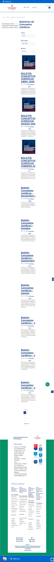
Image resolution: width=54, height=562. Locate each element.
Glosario (28, 544)
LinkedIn (32, 539)
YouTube (20, 541)
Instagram (20, 539)
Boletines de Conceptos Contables (10, 25)
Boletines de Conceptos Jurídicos (10, 27)
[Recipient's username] (27, 51)
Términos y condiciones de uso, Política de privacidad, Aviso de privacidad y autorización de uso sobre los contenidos (28, 547)
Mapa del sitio (27, 550)
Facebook (20, 538)
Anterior (26, 409)
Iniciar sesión (48, 5)
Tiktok (33, 541)
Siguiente (26, 423)
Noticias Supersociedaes (8, 23)
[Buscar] (40, 7)
